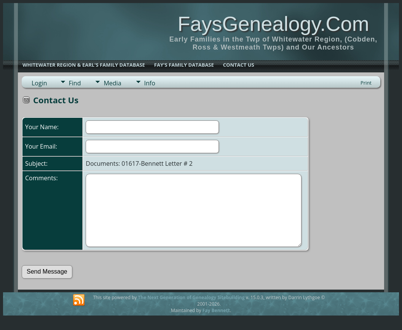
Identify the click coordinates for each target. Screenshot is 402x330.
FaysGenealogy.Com (273, 23)
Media (112, 83)
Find (75, 83)
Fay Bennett (216, 310)
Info (149, 83)
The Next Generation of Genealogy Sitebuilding (191, 297)
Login (39, 83)
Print (366, 82)
